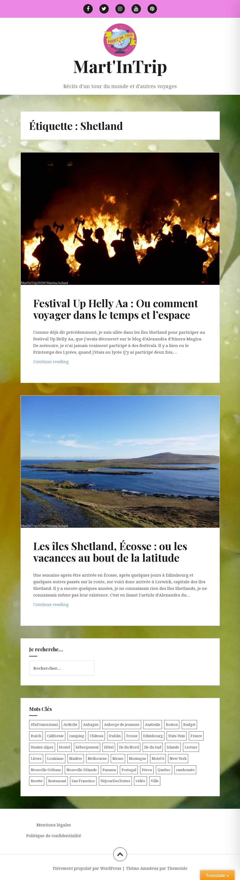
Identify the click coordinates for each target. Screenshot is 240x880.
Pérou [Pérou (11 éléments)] (147, 769)
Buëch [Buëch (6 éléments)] (36, 735)
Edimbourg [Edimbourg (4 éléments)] (153, 735)
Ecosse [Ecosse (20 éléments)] (132, 735)
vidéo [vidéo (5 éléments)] (140, 780)
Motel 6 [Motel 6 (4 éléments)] (158, 758)
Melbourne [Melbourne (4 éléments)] (97, 758)
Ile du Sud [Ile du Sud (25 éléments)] (152, 747)
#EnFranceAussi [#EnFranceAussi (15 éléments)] (44, 724)
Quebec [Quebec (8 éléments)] (164, 769)
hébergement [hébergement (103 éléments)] (87, 747)
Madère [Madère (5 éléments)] (75, 758)
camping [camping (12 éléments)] (76, 735)
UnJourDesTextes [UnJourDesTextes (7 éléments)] (115, 780)
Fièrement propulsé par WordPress (87, 868)
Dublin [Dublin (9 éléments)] (115, 735)
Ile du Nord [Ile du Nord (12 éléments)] (129, 747)
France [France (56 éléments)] (196, 735)
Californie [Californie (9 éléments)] (55, 735)
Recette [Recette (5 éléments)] (37, 780)
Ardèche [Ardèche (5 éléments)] (70, 724)
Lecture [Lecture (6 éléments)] (191, 747)
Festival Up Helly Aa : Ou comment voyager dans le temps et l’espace (115, 309)
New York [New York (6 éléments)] (178, 758)
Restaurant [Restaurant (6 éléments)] (57, 780)
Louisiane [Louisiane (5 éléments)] (55, 758)
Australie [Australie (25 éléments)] (152, 724)
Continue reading (60, 362)
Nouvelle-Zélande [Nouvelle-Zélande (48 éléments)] (81, 769)
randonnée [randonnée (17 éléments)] (185, 769)
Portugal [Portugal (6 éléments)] (129, 769)
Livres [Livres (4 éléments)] (36, 758)
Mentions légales (54, 825)
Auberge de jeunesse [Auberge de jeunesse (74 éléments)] (122, 724)
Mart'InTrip (120, 65)
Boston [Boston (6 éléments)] (172, 724)
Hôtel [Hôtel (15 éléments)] (108, 747)
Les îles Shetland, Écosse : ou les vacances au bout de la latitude (110, 551)
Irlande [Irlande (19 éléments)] (173, 747)
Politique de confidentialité (53, 835)
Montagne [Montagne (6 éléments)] (137, 758)
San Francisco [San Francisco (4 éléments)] (83, 780)
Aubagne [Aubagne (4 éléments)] (91, 724)
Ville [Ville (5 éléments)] (155, 780)
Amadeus (149, 868)
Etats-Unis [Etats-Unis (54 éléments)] (176, 735)
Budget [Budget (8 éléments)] (189, 724)
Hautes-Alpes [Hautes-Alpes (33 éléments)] (42, 747)
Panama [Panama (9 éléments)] (109, 769)
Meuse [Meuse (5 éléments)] (117, 758)
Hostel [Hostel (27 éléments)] (64, 747)
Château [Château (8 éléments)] (96, 735)
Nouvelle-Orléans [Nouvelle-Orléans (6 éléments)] (46, 769)
